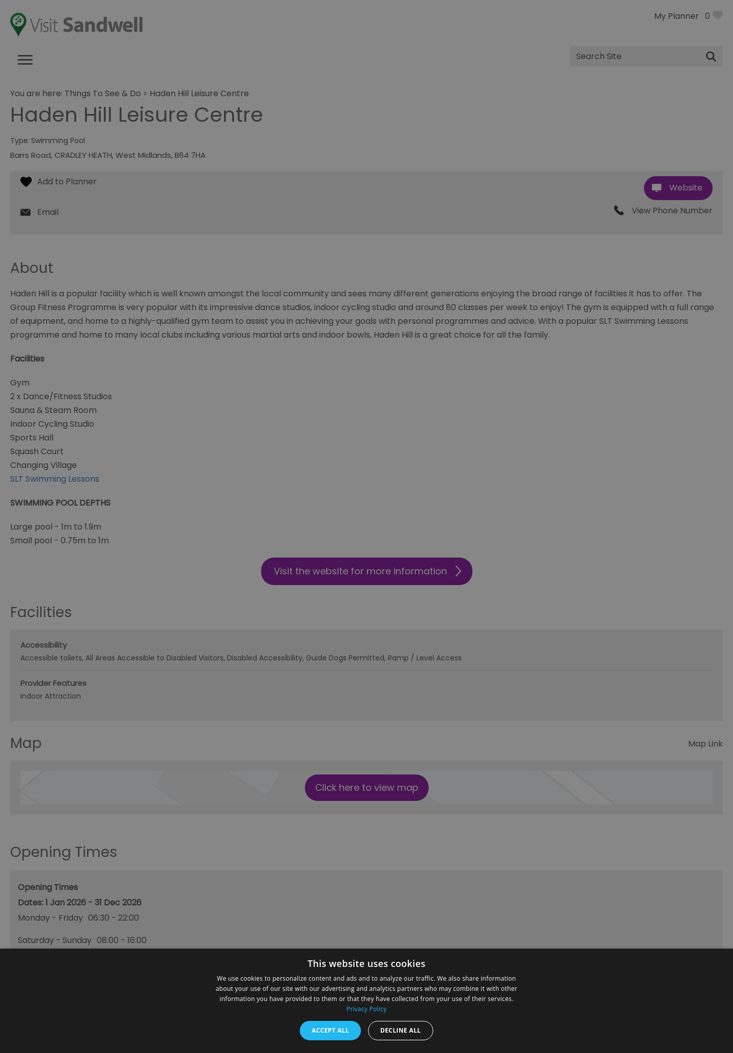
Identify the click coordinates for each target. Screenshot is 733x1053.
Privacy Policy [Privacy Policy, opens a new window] (366, 1009)
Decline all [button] (400, 1030)
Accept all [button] (330, 1030)
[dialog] (366, 526)
